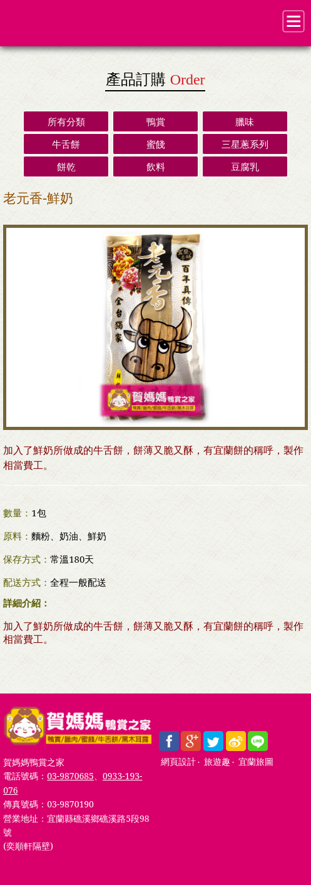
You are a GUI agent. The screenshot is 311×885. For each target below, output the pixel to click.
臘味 (244, 121)
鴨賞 (155, 121)
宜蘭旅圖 (255, 762)
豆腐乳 (245, 166)
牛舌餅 (66, 144)
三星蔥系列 (245, 144)
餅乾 (66, 166)
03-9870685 (70, 776)
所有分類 (66, 121)
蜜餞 (155, 144)
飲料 (155, 166)
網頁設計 (178, 762)
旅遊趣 (217, 762)
